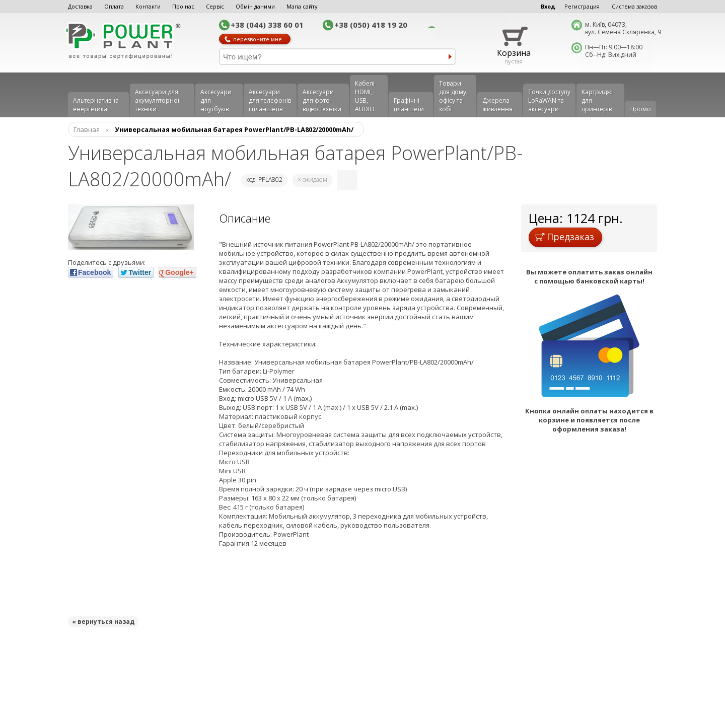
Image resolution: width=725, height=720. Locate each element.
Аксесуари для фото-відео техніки (322, 100)
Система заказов (634, 6)
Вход (548, 6)
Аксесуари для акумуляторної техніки (157, 100)
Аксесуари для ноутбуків (216, 100)
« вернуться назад (103, 621)
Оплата (114, 6)
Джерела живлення (497, 104)
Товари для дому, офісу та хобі (453, 96)
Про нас (183, 6)
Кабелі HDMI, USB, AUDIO (365, 96)
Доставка (80, 6)
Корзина (514, 52)
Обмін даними (255, 6)
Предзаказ (564, 237)
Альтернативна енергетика (96, 104)
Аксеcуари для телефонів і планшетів (270, 100)
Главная (87, 129)
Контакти (148, 6)
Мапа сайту (302, 6)
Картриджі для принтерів (597, 100)
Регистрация (582, 6)
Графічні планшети (409, 104)
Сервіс (215, 6)
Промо (640, 109)
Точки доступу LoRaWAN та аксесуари (549, 100)
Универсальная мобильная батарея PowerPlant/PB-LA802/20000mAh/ (234, 129)
